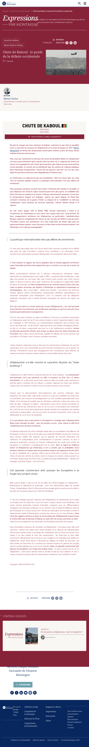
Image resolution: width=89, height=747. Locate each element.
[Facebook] (67, 42)
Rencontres (50, 720)
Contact (70, 730)
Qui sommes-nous (74, 714)
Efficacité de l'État (31, 723)
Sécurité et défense (11, 40)
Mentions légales (39, 740)
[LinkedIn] (75, 42)
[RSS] (35, 697)
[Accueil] (9, 3)
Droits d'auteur (53, 740)
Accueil (5, 11)
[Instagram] (30, 697)
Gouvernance (72, 717)
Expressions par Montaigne (20, 11)
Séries (48, 724)
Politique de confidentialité (20, 740)
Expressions (51, 715)
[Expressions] (20, 20)
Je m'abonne (25, 689)
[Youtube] (26, 697)
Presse (70, 728)
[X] (71, 42)
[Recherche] (79, 3)
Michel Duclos (11, 98)
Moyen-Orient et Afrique (13, 45)
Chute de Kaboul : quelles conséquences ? (46, 137)
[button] (86, 3)
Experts (70, 720)
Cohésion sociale (31, 711)
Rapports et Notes (53, 711)
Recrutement (72, 722)
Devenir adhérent (74, 725)
